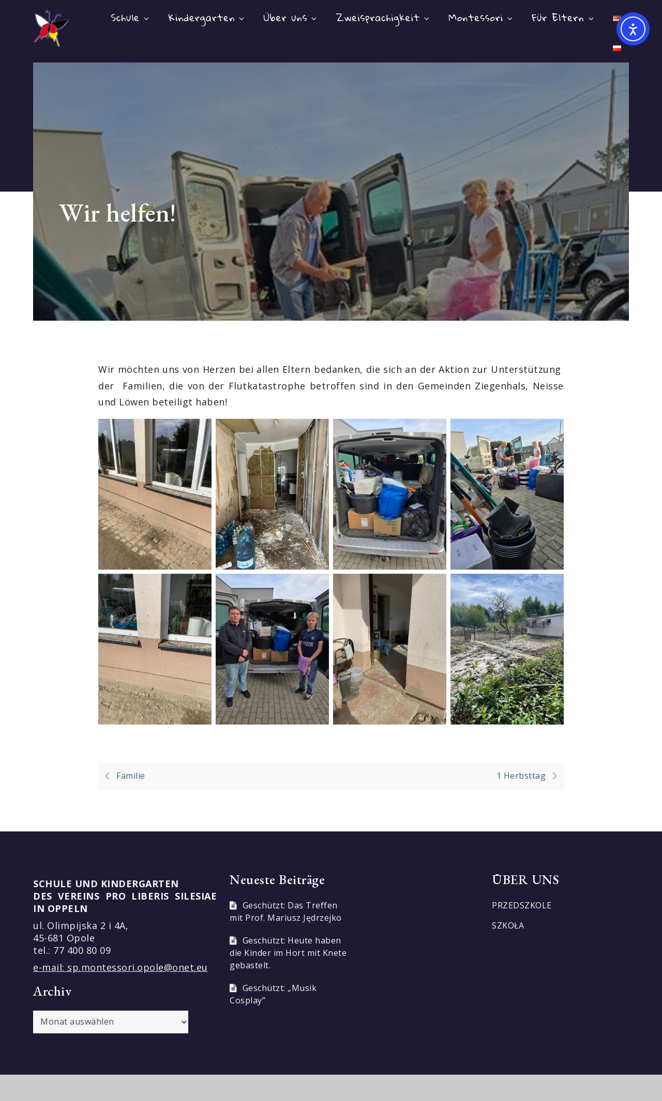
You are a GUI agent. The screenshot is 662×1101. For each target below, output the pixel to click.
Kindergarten (207, 17)
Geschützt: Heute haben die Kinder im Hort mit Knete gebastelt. (288, 953)
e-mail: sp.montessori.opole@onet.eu (120, 967)
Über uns (291, 17)
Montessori (481, 17)
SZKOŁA (508, 925)
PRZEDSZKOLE (522, 905)
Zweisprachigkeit (383, 17)
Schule (131, 17)
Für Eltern (563, 17)
